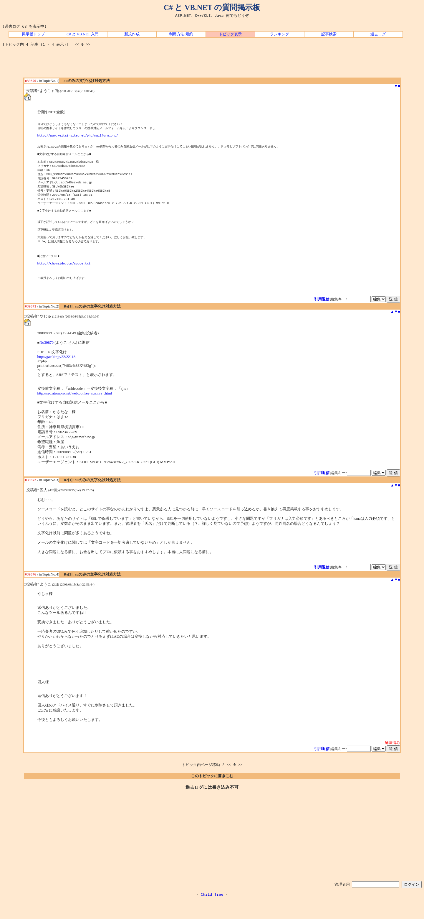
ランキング (279, 34)
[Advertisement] (212, 64)
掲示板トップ (33, 34)
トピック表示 (230, 34)
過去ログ (378, 34)
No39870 (46, 361)
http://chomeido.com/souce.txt (64, 279)
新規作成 (132, 34)
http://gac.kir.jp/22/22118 (56, 375)
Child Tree (212, 912)
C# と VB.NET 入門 (83, 34)
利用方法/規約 (181, 34)
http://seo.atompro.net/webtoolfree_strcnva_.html (74, 412)
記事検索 (329, 34)
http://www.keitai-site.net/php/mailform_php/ (77, 137)
